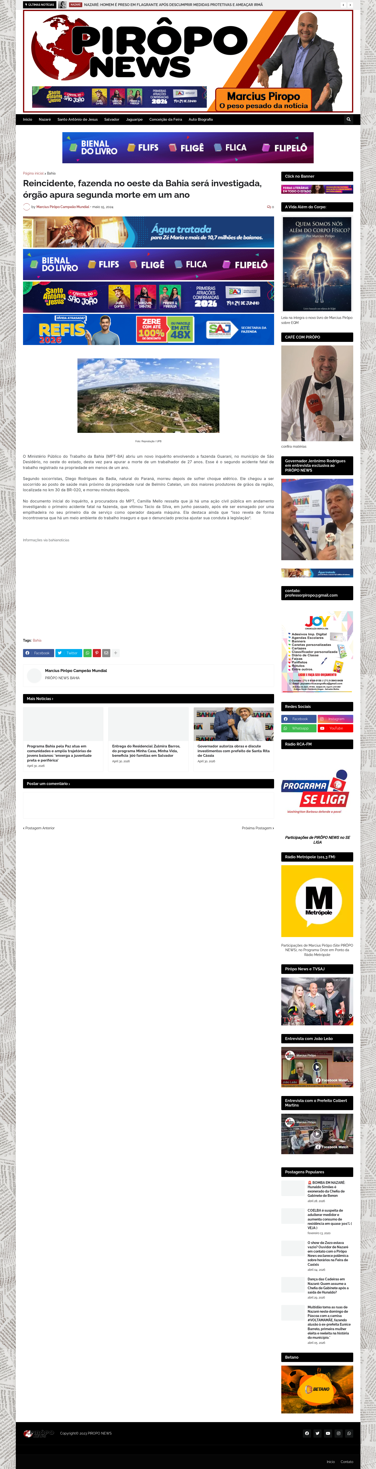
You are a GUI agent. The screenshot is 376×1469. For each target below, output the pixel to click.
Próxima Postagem (257, 828)
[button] (343, 5)
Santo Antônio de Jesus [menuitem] (78, 119)
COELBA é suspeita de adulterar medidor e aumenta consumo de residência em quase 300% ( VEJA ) (330, 1219)
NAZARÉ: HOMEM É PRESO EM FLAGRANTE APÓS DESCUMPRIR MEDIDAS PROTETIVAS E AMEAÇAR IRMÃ (173, 5)
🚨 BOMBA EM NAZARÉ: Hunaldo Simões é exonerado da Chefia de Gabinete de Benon (326, 1189)
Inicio (331, 1462)
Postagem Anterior (40, 828)
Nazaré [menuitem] (45, 119)
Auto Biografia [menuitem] (201, 119)
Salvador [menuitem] (111, 119)
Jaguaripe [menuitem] (134, 119)
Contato (347, 1462)
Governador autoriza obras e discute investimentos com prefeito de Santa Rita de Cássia (234, 751)
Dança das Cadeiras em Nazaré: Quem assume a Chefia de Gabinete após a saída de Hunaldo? (328, 1285)
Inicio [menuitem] (27, 119)
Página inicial (33, 173)
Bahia (51, 173)
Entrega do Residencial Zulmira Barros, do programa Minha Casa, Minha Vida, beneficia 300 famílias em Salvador (146, 751)
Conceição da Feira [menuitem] (165, 119)
